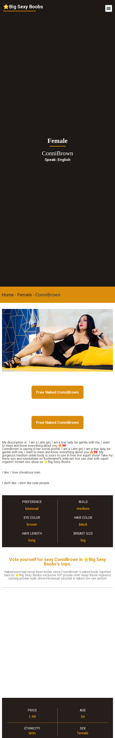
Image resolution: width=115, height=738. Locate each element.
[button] (108, 8)
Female (24, 294)
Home (8, 294)
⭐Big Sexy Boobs (23, 7)
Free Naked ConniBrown (57, 392)
